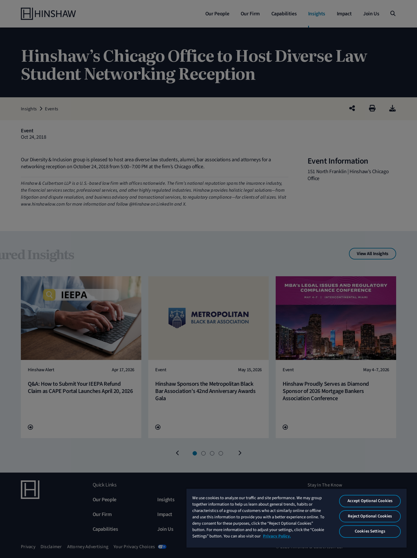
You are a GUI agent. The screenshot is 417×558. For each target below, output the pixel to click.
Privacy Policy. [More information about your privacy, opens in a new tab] (277, 536)
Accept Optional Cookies (370, 501)
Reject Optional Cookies (370, 516)
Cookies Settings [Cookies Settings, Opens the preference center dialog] (370, 531)
